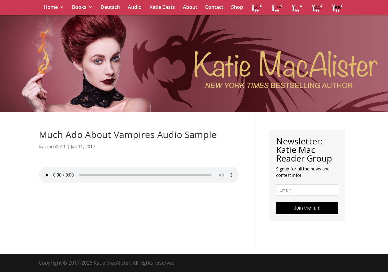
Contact (214, 7)
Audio (135, 7)
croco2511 (55, 146)
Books (79, 7)
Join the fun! (307, 208)
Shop (237, 7)
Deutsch (110, 7)
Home (51, 7)
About (190, 7)
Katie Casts (162, 7)
